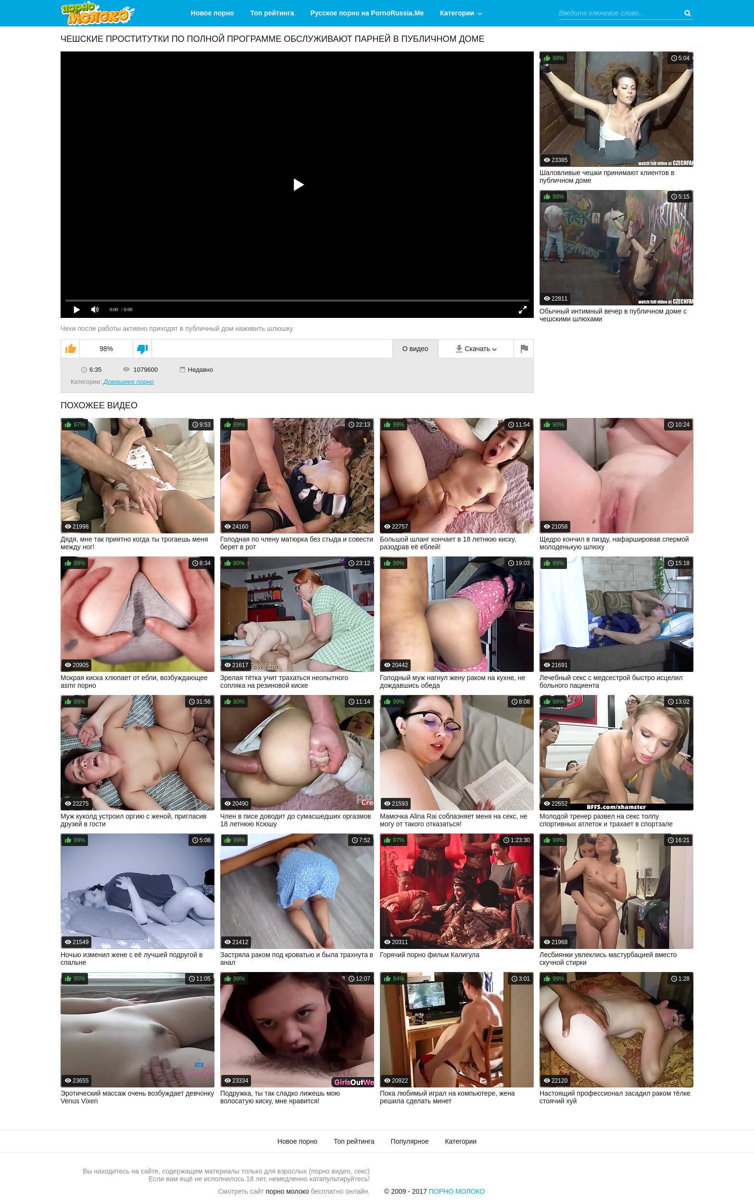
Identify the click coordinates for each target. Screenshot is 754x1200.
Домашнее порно (128, 381)
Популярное (410, 1141)
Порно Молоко (457, 1191)
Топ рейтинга (272, 13)
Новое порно (212, 13)
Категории (457, 13)
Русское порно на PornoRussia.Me (367, 13)
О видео (415, 349)
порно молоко (287, 1191)
